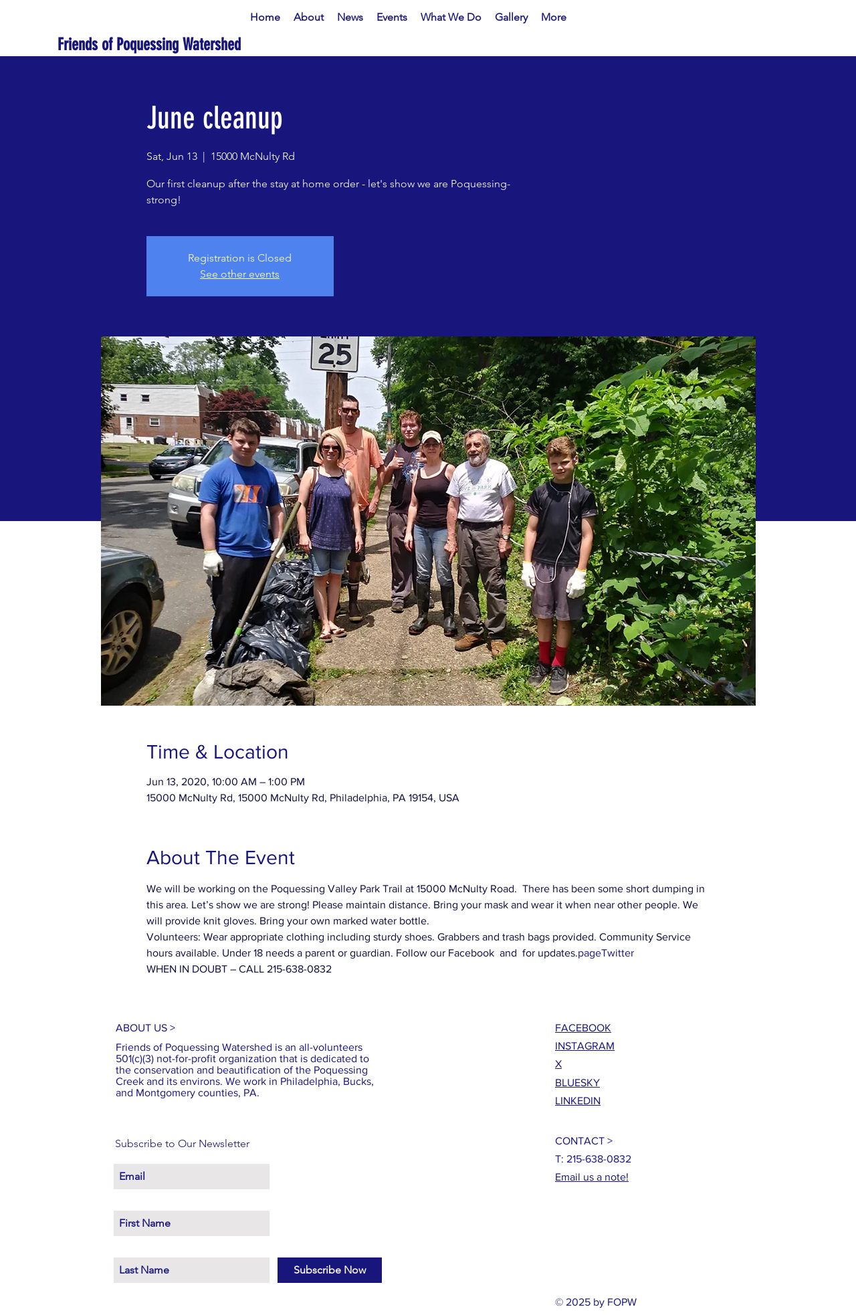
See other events (240, 274)
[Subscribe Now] (330, 1270)
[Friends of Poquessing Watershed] (192, 44)
